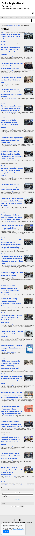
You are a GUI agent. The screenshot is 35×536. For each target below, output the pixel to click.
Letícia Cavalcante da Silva (9, 415)
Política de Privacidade (18, 529)
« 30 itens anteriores (4, 484)
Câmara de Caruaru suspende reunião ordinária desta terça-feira (11, 80)
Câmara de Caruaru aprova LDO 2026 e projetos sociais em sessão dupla (11, 140)
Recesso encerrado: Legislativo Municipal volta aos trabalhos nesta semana (13, 348)
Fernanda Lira (6, 43)
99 (21, 484)
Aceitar (6, 531)
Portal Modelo (22, 522)
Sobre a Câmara (17, 25)
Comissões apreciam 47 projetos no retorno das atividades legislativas (12, 334)
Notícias (11, 17)
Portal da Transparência (21, 17)
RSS (3, 487)
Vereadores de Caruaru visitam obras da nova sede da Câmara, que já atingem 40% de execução (12, 395)
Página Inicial (4, 17)
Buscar (3, 503)
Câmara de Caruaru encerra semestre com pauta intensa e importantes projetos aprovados (12, 424)
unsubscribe (17, 499)
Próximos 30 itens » (30, 484)
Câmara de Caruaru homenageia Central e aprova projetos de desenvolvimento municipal (12, 108)
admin (3, 32)
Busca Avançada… (17, 509)
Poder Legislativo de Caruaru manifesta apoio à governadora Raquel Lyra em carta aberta (11, 217)
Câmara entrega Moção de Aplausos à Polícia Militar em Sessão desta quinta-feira (10, 456)
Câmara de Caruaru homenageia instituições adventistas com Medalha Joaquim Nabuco (12, 66)
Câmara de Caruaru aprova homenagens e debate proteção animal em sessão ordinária (11, 187)
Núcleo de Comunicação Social (10, 56)
